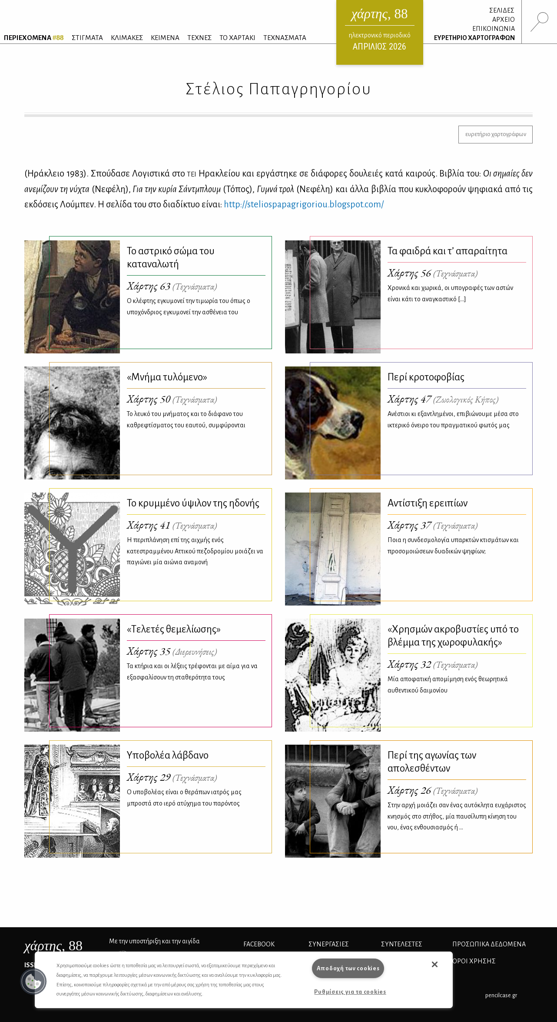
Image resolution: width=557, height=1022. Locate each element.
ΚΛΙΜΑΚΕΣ (127, 37)
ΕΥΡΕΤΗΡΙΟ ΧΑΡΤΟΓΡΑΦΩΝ (474, 37)
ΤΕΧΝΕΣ (199, 37)
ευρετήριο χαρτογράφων (495, 134)
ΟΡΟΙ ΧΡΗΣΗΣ (474, 961)
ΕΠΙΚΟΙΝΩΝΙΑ (493, 28)
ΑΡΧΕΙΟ (503, 19)
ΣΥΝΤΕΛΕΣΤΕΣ (401, 944)
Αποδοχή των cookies (348, 968)
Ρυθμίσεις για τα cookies (350, 992)
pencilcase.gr (501, 995)
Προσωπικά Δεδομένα (489, 944)
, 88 (53, 945)
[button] (33, 981)
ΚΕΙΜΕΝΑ (165, 37)
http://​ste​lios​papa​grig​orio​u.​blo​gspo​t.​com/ (304, 204)
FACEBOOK (259, 944)
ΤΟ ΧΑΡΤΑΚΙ (237, 37)
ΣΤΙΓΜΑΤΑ (87, 37)
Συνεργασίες (328, 944)
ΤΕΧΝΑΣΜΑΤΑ (284, 37)
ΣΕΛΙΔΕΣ (501, 10)
